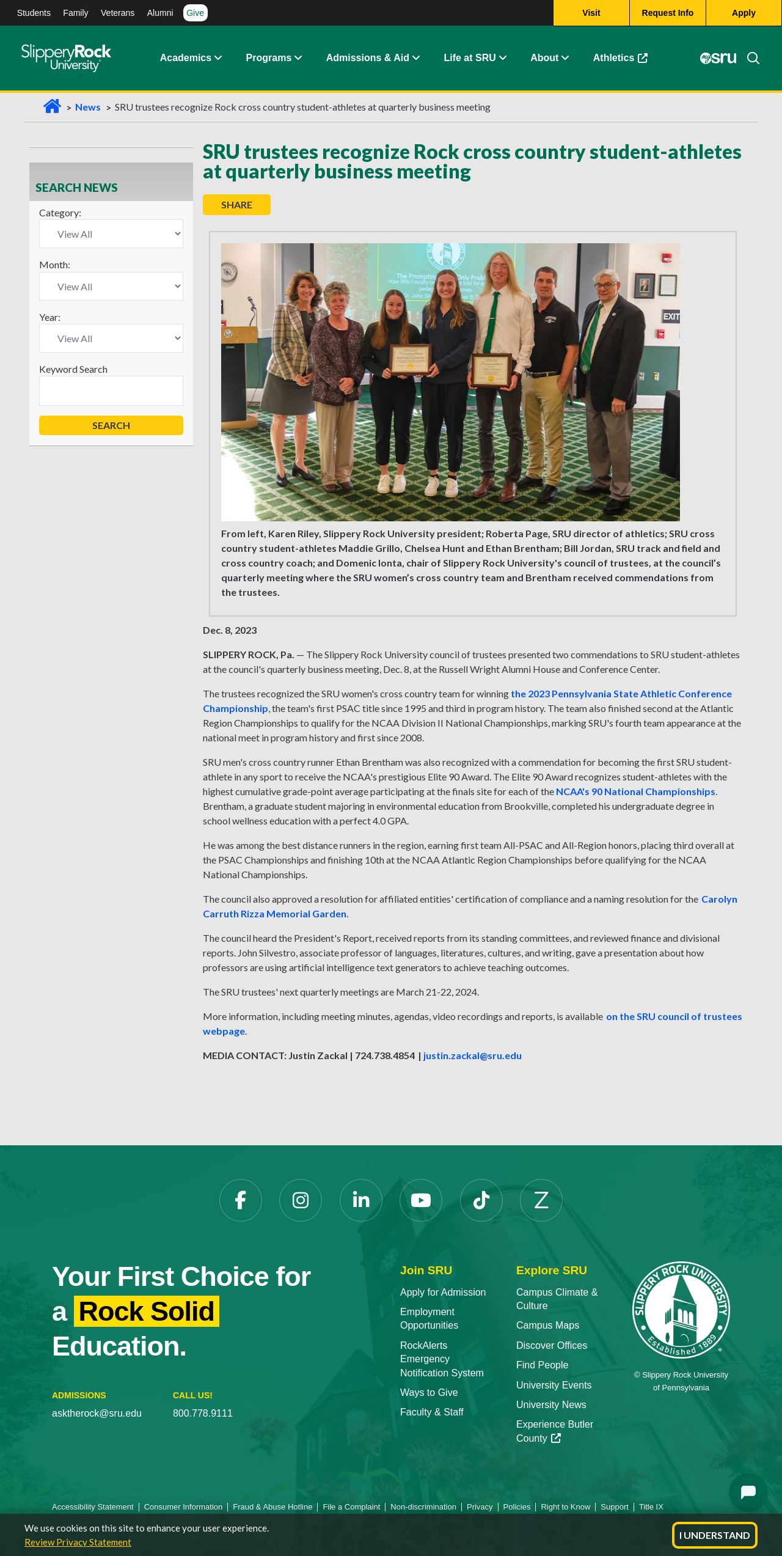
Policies (517, 1506)
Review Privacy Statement (77, 1541)
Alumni (160, 13)
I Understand (714, 1535)
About (544, 58)
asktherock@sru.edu (97, 1413)
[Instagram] (300, 1200)
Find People (542, 1365)
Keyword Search (73, 369)
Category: (60, 212)
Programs (269, 58)
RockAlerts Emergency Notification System (442, 1359)
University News (551, 1405)
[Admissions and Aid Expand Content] (416, 58)
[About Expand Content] (297, 58)
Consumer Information (183, 1506)
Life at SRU (469, 58)
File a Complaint (351, 1506)
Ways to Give (429, 1392)
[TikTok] (481, 1200)
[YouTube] (421, 1200)
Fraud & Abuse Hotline (272, 1506)
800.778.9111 (203, 1413)
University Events (554, 1385)
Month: (54, 264)
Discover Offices (551, 1345)
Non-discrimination (423, 1506)
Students (34, 13)
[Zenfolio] (541, 1200)
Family (75, 13)
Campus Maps (547, 1325)
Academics (186, 58)
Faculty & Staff (432, 1412)
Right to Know (565, 1506)
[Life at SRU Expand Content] (502, 58)
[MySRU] (718, 58)
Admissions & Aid (367, 58)
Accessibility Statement (93, 1506)
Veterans (117, 13)
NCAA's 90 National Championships (635, 791)
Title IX (651, 1506)
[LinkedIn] (361, 1200)
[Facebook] (240, 1200)
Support (615, 1506)
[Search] (748, 58)
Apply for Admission (443, 1292)
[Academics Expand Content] (217, 58)
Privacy (480, 1506)
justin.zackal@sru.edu (472, 1055)
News (88, 106)
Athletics (620, 58)
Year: (49, 317)
